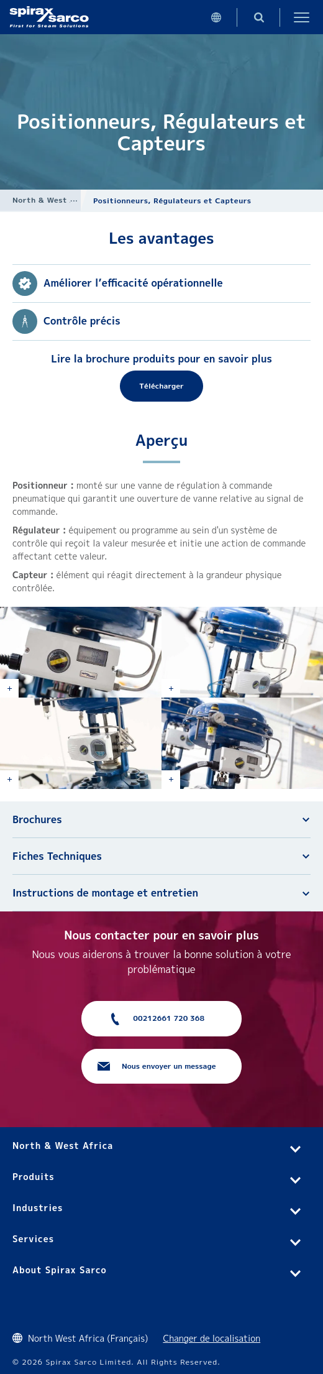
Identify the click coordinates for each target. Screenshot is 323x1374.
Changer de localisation (211, 1338)
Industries (37, 1208)
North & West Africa (53, 200)
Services (33, 1239)
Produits (33, 1177)
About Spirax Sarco (59, 1270)
